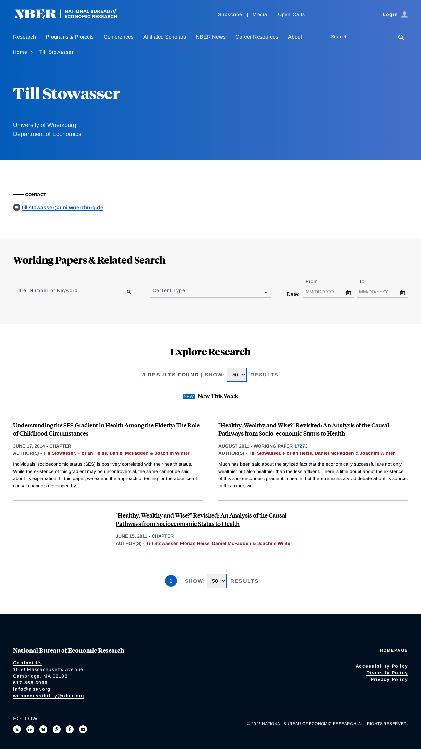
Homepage (394, 650)
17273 (301, 446)
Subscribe (230, 14)
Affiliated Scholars (164, 36)
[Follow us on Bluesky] (43, 729)
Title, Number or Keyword (47, 290)
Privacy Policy (389, 679)
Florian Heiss (92, 453)
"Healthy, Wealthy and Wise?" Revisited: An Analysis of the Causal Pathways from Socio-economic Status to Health (303, 429)
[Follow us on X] (17, 729)
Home (20, 52)
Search (339, 36)
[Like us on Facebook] (70, 729)
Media (260, 14)
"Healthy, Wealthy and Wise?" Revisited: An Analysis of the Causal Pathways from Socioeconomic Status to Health (201, 519)
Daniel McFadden (129, 453)
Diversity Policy (387, 672)
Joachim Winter (172, 453)
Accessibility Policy (382, 666)
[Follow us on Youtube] (83, 729)
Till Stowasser (59, 453)
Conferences (119, 36)
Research (24, 36)
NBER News (211, 36)
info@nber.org (32, 689)
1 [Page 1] (171, 581)
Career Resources (256, 36)
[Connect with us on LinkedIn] (30, 729)
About (295, 36)
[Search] (401, 38)
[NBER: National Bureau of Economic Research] (71, 17)
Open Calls (291, 14)
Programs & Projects (70, 36)
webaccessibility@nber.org (48, 695)
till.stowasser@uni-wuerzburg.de (62, 207)
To (367, 281)
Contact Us (27, 662)
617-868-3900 (30, 682)
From (318, 281)
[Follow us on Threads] (57, 729)
